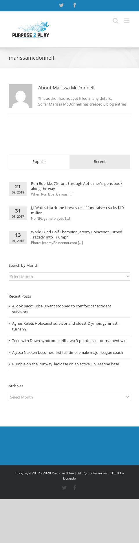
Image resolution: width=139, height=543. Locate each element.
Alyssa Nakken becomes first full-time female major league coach (67, 352)
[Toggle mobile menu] (127, 21)
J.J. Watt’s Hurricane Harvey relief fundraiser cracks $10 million (77, 210)
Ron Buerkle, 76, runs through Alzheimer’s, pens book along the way (76, 186)
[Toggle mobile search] (115, 21)
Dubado (69, 478)
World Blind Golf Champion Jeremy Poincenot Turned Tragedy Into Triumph (76, 234)
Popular (39, 161)
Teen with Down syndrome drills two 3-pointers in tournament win (69, 340)
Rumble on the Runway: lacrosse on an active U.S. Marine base (65, 364)
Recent (100, 161)
